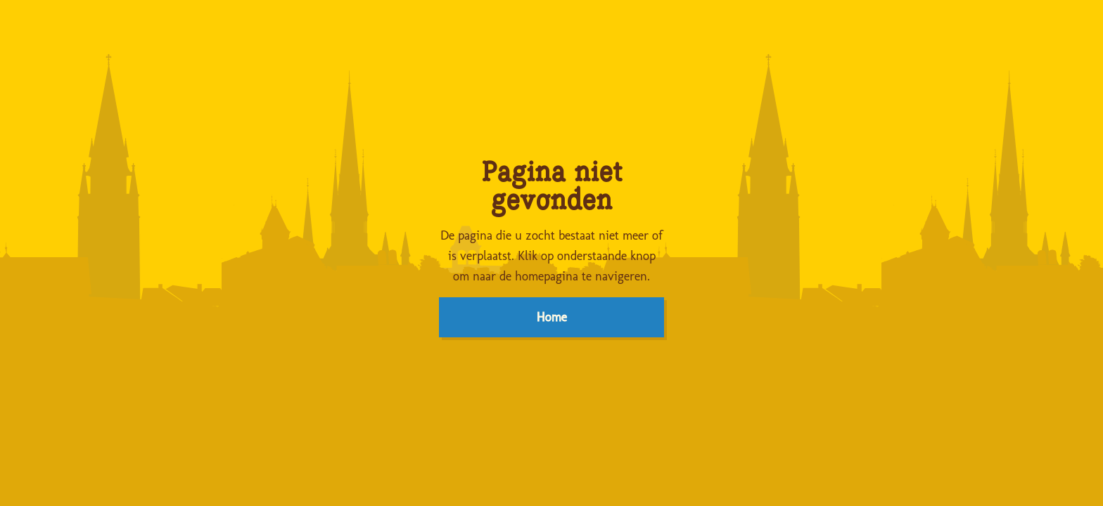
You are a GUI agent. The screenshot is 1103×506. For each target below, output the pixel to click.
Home (552, 317)
